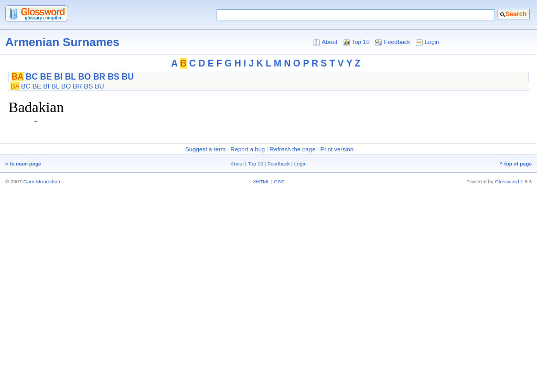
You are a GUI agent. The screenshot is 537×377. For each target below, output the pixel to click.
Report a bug (247, 149)
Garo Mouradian (41, 181)
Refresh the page (292, 149)
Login (432, 42)
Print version (336, 149)
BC (32, 76)
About (329, 42)
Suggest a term (205, 149)
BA (18, 76)
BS (113, 76)
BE (46, 76)
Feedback (397, 42)
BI (58, 76)
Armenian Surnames (62, 42)
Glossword (507, 181)
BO (84, 76)
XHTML (261, 181)
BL (70, 76)
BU (128, 76)
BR (99, 76)
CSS (279, 181)
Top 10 (361, 42)
